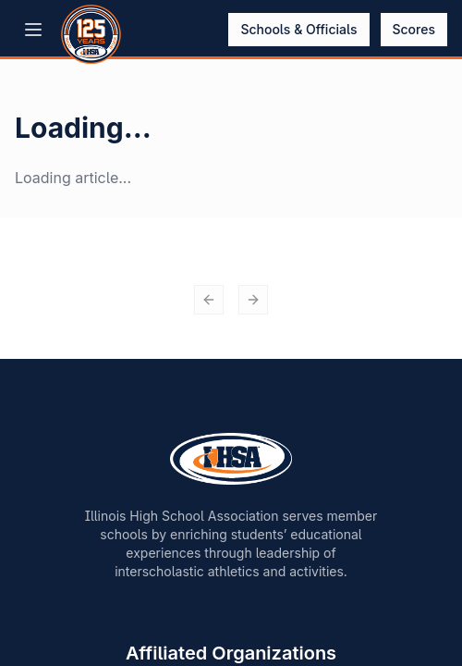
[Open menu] (33, 29)
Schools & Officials (298, 29)
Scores (414, 29)
